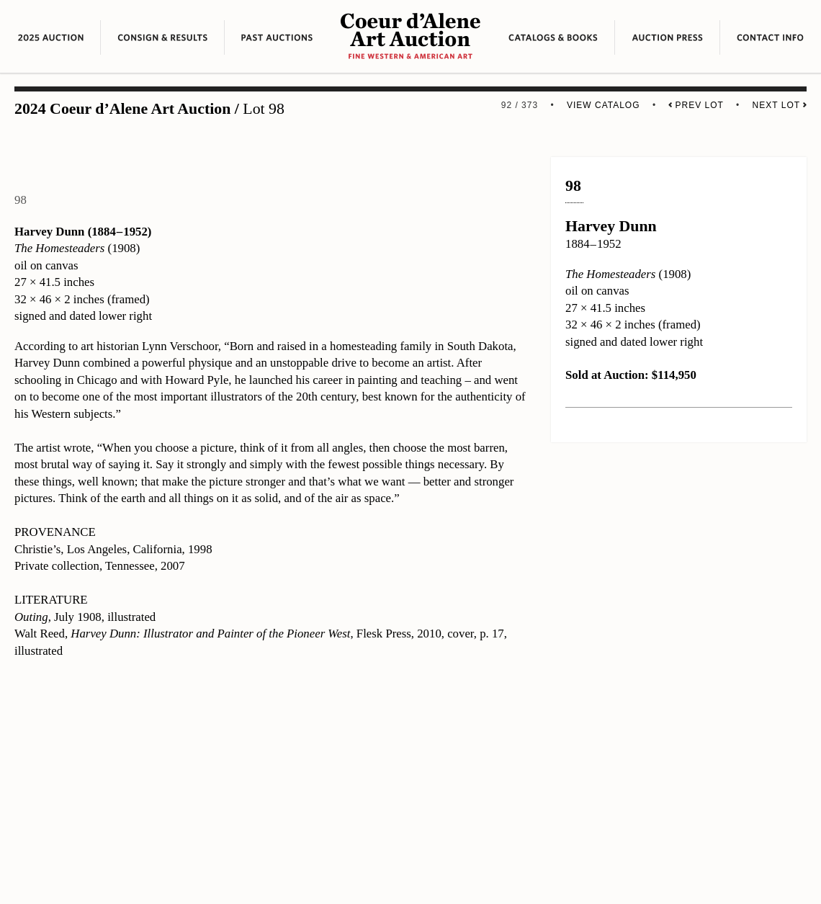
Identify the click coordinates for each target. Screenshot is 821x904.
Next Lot (780, 105)
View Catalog (603, 105)
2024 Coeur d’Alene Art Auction (122, 108)
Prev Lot (695, 105)
